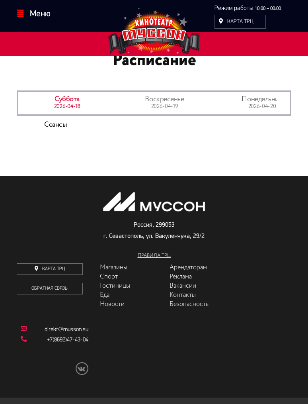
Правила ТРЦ (154, 271)
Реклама (181, 292)
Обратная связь (49, 304)
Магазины (113, 283)
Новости (112, 320)
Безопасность (189, 320)
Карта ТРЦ (236, 21)
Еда (104, 311)
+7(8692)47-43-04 (54, 355)
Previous (11, 151)
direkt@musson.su (54, 344)
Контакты (183, 311)
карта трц (50, 284)
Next (297, 151)
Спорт (109, 292)
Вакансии (183, 301)
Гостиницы (115, 301)
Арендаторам (188, 283)
